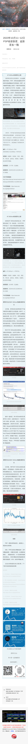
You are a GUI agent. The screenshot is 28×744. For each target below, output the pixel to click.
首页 (3, 29)
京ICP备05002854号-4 (20, 731)
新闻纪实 (8, 29)
